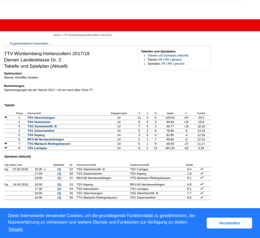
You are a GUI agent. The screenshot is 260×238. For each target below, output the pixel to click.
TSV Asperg (36, 135)
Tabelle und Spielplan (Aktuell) (168, 55)
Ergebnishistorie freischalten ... (31, 43)
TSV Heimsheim (39, 122)
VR (160, 59)
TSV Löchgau (37, 148)
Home (56, 34)
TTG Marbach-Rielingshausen (49, 143)
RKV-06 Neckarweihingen (45, 139)
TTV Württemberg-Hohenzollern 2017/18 (87, 34)
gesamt (177, 59)
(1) (59, 169)
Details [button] (16, 229)
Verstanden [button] (229, 223)
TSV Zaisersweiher (41, 130)
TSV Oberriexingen (41, 117)
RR (167, 59)
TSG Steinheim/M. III (42, 126)
